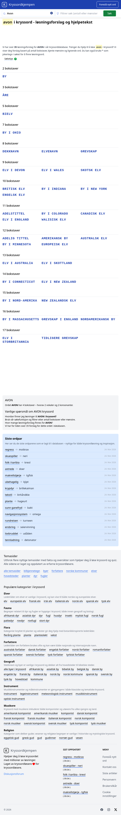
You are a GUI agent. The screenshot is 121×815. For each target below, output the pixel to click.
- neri (73, 765)
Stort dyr (44, 620)
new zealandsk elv (59, 300)
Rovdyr (21, 620)
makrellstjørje (13, 475)
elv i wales (53, 170)
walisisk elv (54, 219)
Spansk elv (92, 601)
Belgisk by (83, 669)
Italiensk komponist (60, 718)
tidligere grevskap (60, 338)
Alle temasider (12, 571)
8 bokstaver (10, 143)
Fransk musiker (36, 718)
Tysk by (8, 679)
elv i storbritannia (16, 340)
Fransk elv (34, 601)
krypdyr (9, 488)
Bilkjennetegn (32, 571)
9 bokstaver (10, 162)
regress (9, 449)
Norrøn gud (66, 738)
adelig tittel (16, 238)
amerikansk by (55, 238)
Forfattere (57, 571)
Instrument (10, 693)
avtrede (9, 469)
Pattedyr (9, 620)
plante (9, 501)
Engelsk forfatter (59, 649)
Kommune (37, 679)
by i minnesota (17, 244)
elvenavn (50, 151)
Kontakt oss (109, 767)
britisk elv (14, 189)
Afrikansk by (36, 669)
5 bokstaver (10, 106)
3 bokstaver (10, 87)
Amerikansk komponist (17, 713)
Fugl (48, 615)
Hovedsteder (11, 576)
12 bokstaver (11, 230)
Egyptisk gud (11, 738)
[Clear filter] (79, 13)
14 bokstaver (11, 274)
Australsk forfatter (14, 649)
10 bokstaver (11, 181)
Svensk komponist (34, 723)
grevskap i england (60, 319)
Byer (45, 571)
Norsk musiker (12, 723)
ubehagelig (11, 482)
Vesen (79, 738)
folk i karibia (12, 462)
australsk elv (94, 238)
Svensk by (106, 674)
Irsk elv (48, 601)
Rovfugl (32, 620)
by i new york (94, 189)
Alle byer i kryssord (15, 669)
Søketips (8, 58)
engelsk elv (14, 195)
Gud (39, 738)
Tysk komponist (79, 723)
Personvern (109, 779)
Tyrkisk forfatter (75, 654)
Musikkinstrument (86, 693)
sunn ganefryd (13, 507)
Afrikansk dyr (11, 615)
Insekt (68, 615)
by (5, 76)
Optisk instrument (14, 698)
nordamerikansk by (98, 319)
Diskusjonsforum (14, 774)
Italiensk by (40, 674)
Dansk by (97, 669)
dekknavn (11, 151)
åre (6, 95)
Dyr (35, 576)
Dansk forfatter (37, 649)
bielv (8, 114)
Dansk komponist (87, 713)
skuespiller (11, 456)
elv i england (16, 219)
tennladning (12, 540)
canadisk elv (93, 213)
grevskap (89, 151)
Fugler (44, 576)
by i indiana (54, 189)
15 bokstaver (11, 292)
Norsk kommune (73, 674)
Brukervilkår (110, 786)
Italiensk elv (62, 601)
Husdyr (58, 615)
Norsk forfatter (80, 649)
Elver (94, 571)
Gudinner (50, 738)
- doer (71, 783)
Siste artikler (110, 773)
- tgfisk (75, 792)
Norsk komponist (85, 718)
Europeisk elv (18, 601)
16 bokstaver (11, 311)
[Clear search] (51, 13)
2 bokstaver (10, 68)
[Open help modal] (15, 58)
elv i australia (18, 263)
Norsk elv (77, 601)
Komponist (67, 713)
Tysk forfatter (55, 654)
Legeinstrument (29, 693)
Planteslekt (40, 635)
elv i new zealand (59, 282)
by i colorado (55, 213)
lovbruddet (11, 533)
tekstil (8, 494)
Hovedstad (21, 679)
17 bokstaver (11, 330)
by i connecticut (19, 282)
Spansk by (92, 674)
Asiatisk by (53, 669)
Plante (27, 635)
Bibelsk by (68, 669)
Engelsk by (10, 674)
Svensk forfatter (35, 654)
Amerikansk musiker (46, 713)
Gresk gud (28, 738)
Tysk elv (105, 601)
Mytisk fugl (81, 615)
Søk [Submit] (109, 13)
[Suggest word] (107, 4)
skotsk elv (91, 170)
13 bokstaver (11, 255)
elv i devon (14, 170)
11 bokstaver (11, 205)
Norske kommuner (77, 571)
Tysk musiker (98, 723)
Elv (5, 601)
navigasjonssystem (16, 514)
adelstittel (14, 213)
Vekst (54, 635)
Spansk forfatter (13, 654)
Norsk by (55, 674)
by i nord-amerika (20, 300)
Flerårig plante (12, 635)
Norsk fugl (98, 615)
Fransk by (25, 674)
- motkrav (73, 757)
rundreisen (11, 520)
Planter (26, 576)
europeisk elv (55, 244)
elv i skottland (57, 263)
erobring (10, 527)
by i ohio (12, 133)
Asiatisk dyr (29, 615)
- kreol (74, 774)
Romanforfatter (102, 649)
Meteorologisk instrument (57, 693)
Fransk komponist (14, 718)
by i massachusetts (21, 319)
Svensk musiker (57, 723)
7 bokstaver (10, 124)
